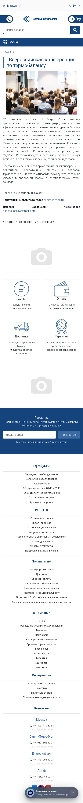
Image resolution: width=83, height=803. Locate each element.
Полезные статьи (41, 692)
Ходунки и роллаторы (41, 532)
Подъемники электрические (41, 550)
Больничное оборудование (41, 478)
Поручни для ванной (41, 541)
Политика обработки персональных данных (41, 597)
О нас (41, 621)
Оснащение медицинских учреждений (41, 625)
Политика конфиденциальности (41, 592)
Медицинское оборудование (41, 474)
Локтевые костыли (41, 518)
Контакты (41, 667)
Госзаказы (41, 648)
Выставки (41, 688)
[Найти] (75, 30)
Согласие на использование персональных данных (41, 602)
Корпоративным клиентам (41, 639)
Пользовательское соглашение (41, 588)
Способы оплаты (42, 578)
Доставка (41, 574)
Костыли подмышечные (41, 527)
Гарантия (41, 658)
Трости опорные (41, 522)
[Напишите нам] (51, 792)
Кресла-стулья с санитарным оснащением (41, 536)
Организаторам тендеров (41, 644)
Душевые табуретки (41, 546)
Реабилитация (42, 483)
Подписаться (69, 434)
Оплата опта (41, 653)
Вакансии (41, 630)
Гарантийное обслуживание (41, 583)
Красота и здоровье (41, 502)
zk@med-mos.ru (54, 199)
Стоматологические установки (41, 492)
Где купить (41, 662)
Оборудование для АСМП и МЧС (41, 488)
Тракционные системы (42, 497)
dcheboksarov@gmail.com (19, 210)
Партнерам (41, 635)
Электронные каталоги (41, 683)
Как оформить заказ (42, 569)
